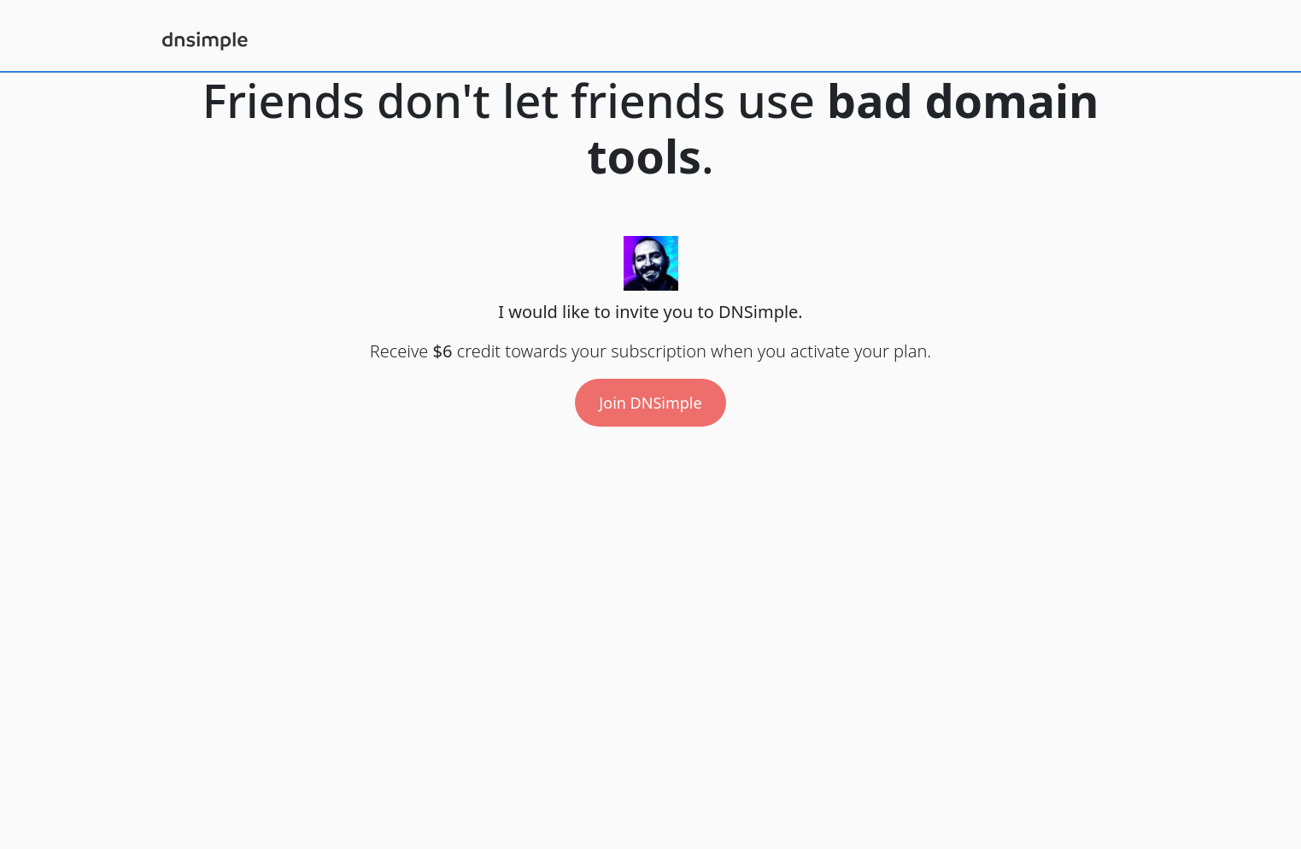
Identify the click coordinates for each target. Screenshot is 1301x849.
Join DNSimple (650, 402)
